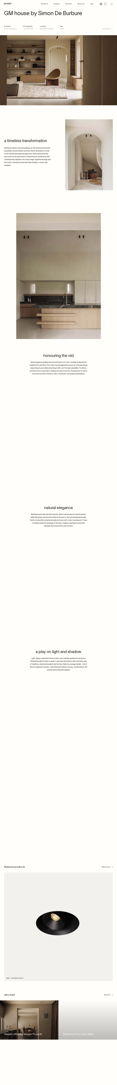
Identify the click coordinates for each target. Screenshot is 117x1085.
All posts (108, 995)
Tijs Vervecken (28, 29)
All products (107, 867)
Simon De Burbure (10, 29)
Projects (57, 4)
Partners (69, 4)
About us (81, 4)
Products (44, 4)
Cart (91, 4)
